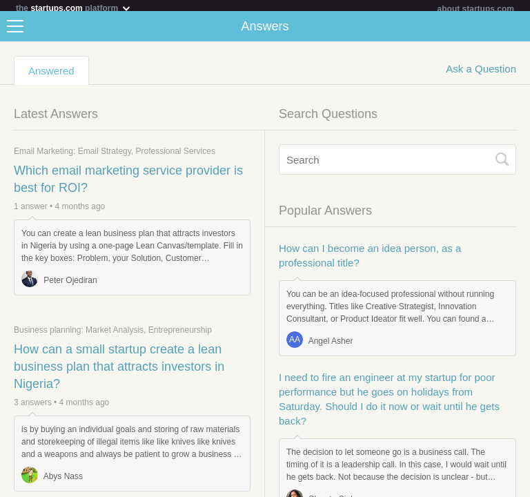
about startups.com (476, 9)
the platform (74, 7)
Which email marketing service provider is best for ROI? (128, 184)
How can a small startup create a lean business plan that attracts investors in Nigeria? (119, 372)
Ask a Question (481, 74)
